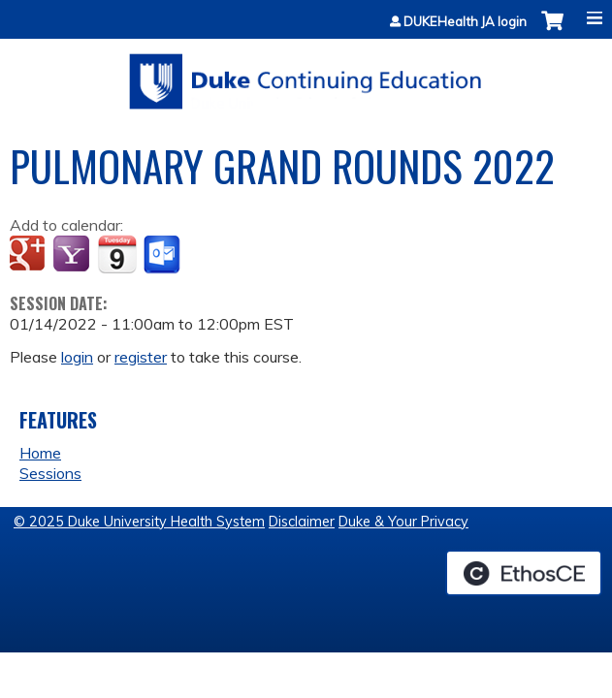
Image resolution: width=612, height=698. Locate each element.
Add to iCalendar (117, 254)
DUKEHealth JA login (465, 22)
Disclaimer (302, 521)
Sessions (50, 473)
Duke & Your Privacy (403, 521)
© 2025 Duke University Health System (139, 521)
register (140, 356)
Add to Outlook (163, 255)
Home (40, 452)
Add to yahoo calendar (73, 255)
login (77, 356)
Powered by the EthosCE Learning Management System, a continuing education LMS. (523, 573)
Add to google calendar (29, 255)
